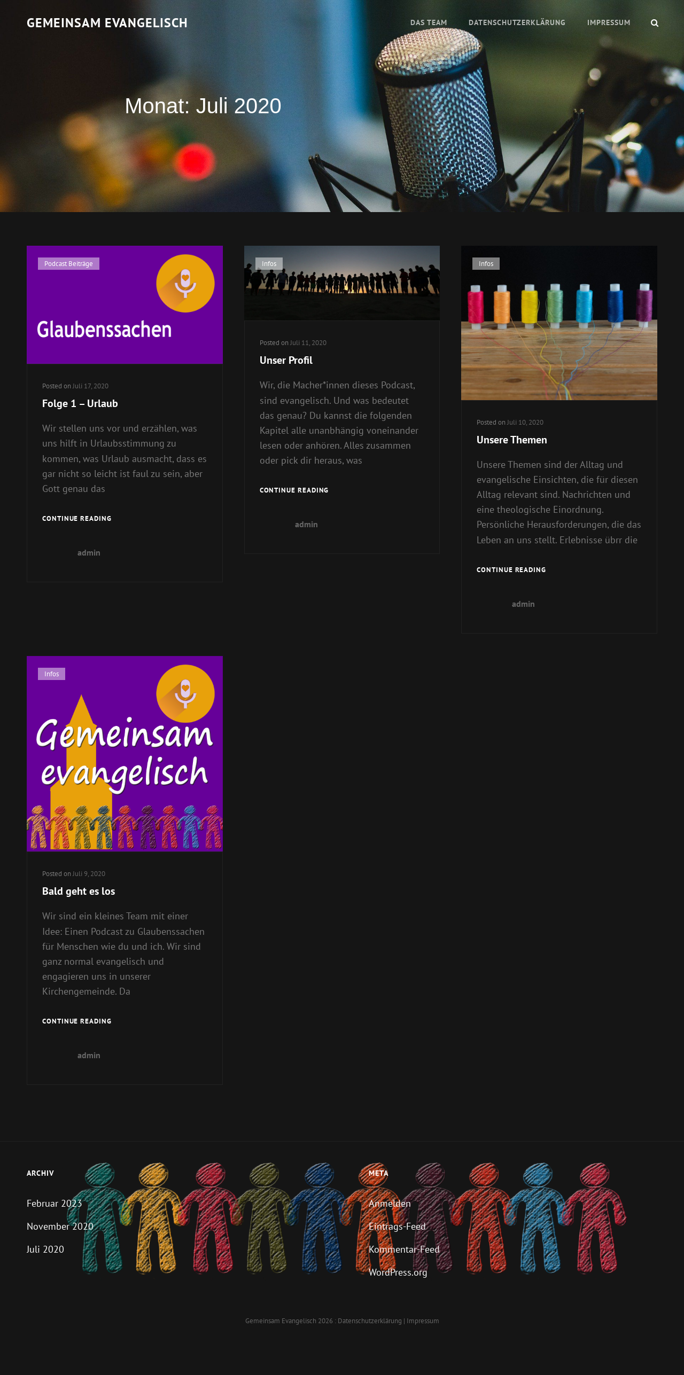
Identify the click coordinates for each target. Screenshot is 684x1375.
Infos (269, 263)
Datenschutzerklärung (517, 22)
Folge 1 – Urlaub (80, 403)
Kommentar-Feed (404, 1249)
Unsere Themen (512, 440)
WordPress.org (398, 1272)
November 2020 (60, 1226)
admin (88, 552)
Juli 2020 (45, 1249)
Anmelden (390, 1203)
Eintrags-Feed (397, 1226)
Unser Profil (286, 360)
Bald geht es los (78, 891)
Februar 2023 (54, 1203)
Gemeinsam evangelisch (107, 22)
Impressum (609, 22)
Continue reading (77, 519)
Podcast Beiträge (68, 263)
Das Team (428, 22)
